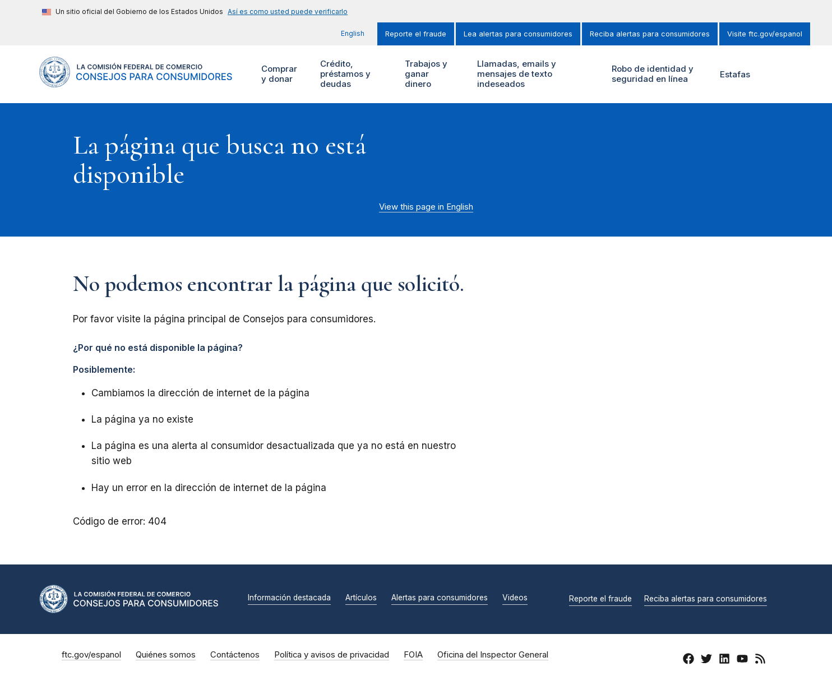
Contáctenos (235, 655)
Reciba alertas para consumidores (650, 34)
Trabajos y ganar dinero (425, 74)
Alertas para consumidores (439, 598)
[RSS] (760, 660)
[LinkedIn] (724, 660)
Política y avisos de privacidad (331, 655)
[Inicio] (136, 81)
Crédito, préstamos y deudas (344, 74)
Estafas (735, 74)
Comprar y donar (283, 74)
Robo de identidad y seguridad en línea (657, 74)
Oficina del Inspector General (492, 655)
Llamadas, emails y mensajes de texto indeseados (515, 74)
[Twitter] (706, 660)
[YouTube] (742, 660)
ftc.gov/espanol (91, 655)
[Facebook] (688, 660)
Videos (515, 598)
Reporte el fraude (415, 34)
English (352, 33)
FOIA (413, 655)
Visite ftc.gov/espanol (764, 34)
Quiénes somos (166, 655)
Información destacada (289, 598)
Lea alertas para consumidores (518, 34)
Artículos (361, 598)
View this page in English (426, 207)
